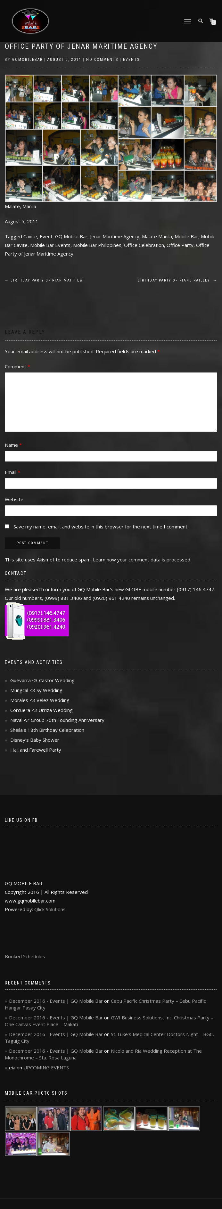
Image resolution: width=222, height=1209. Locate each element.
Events (131, 59)
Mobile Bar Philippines (97, 245)
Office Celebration (144, 245)
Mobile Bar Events (50, 245)
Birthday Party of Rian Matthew (44, 280)
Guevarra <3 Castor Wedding (42, 680)
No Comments (102, 59)
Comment (17, 366)
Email (12, 472)
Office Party (180, 245)
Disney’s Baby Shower (34, 740)
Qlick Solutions (50, 909)
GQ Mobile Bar (71, 236)
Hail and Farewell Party (35, 750)
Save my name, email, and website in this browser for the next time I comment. (100, 526)
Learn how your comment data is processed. (142, 559)
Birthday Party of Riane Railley (177, 280)
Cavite (30, 236)
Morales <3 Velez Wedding (40, 700)
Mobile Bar (186, 236)
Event (46, 236)
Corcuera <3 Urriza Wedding (41, 710)
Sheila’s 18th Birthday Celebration (47, 730)
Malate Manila (157, 236)
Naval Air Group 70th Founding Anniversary (57, 720)
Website (14, 499)
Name (13, 445)
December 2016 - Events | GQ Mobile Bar (56, 1001)
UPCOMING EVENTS (46, 1067)
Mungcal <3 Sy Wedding (36, 690)
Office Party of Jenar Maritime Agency (81, 46)
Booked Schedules (25, 956)
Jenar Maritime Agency (114, 236)
